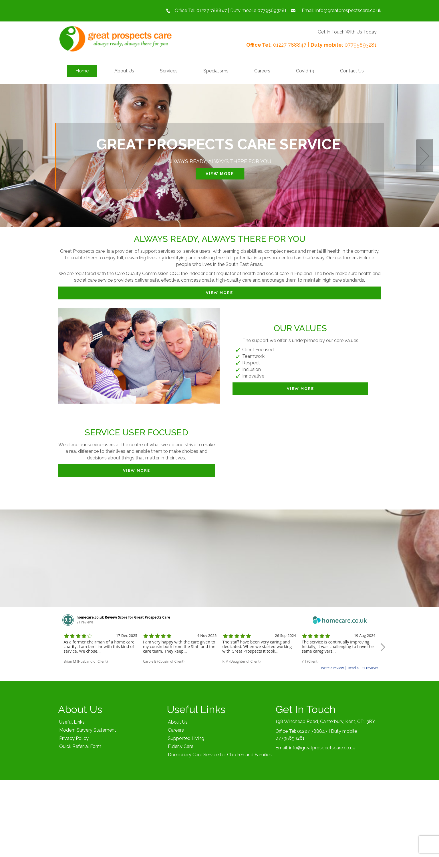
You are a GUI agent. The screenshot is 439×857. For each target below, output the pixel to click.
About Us (178, 722)
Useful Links (72, 722)
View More (220, 173)
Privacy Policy (74, 738)
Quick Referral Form (80, 746)
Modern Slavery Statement (87, 730)
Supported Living (186, 738)
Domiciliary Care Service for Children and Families (220, 754)
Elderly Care (180, 746)
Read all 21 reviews (363, 668)
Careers (176, 730)
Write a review (332, 668)
